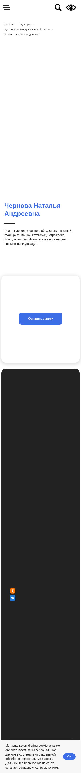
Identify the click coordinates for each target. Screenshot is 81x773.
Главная (9, 24)
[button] (40, 319)
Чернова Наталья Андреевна (21, 34)
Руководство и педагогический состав (27, 29)
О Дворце (26, 24)
